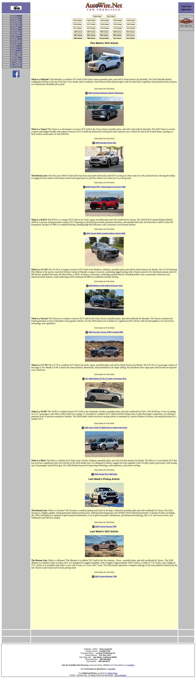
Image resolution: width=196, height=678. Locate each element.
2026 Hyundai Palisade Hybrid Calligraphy (105, 93)
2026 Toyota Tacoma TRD (105, 526)
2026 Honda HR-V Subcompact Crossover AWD (106, 187)
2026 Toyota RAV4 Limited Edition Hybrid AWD (105, 233)
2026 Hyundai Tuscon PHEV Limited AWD (105, 332)
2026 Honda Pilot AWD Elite (105, 474)
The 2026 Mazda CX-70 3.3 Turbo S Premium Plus (105, 379)
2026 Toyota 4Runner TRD (106, 576)
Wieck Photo (112, 673)
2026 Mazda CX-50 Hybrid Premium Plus (106, 286)
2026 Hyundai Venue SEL (105, 143)
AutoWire (130, 665)
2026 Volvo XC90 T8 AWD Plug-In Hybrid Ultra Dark (105, 428)
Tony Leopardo (120, 675)
